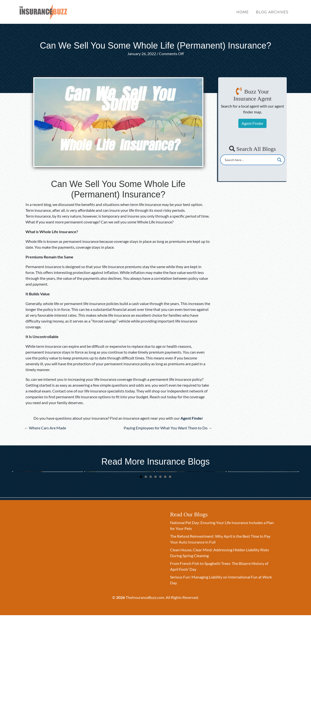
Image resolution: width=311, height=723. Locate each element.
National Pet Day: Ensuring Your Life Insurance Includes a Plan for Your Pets (47, 535)
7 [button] (170, 584)
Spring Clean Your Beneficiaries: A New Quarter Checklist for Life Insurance (118, 535)
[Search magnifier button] (279, 159)
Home (242, 14)
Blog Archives (272, 14)
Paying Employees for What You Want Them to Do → (168, 427)
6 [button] (165, 584)
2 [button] (146, 584)
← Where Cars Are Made (45, 427)
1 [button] (141, 584)
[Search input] (249, 159)
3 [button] (150, 584)
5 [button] (160, 584)
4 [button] (155, 584)
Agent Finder (252, 123)
